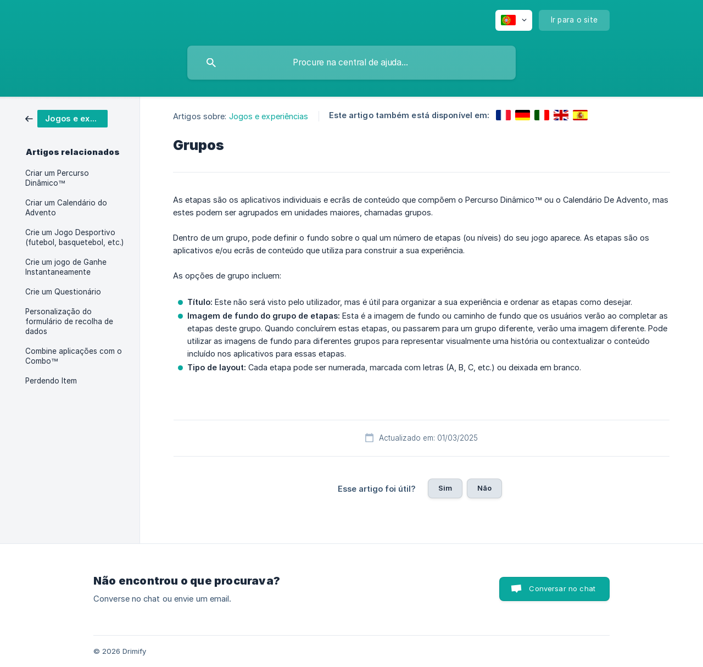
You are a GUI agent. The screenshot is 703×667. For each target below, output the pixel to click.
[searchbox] (351, 63)
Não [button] (484, 487)
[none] (513, 20)
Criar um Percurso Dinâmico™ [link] (57, 178)
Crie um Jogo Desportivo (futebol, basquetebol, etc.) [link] (74, 237)
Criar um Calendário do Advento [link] (66, 207)
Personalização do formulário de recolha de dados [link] (69, 321)
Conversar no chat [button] (562, 588)
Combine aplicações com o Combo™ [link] (73, 356)
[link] (66, 118)
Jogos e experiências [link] (269, 116)
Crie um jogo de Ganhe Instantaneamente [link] (66, 267)
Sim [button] (445, 487)
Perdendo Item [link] (51, 380)
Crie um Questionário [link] (63, 291)
